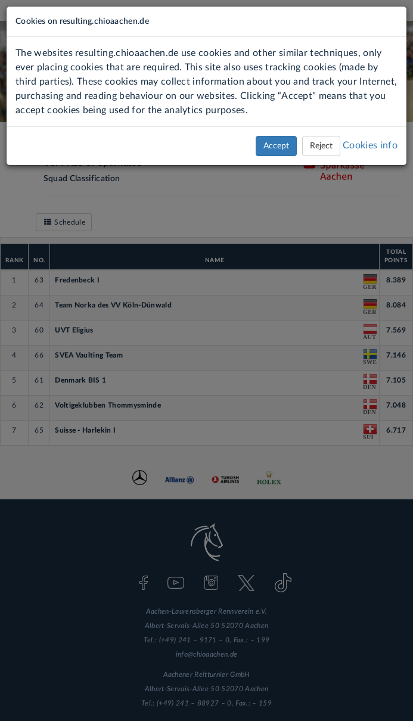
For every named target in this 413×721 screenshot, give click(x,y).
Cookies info (370, 145)
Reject (321, 146)
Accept (276, 146)
